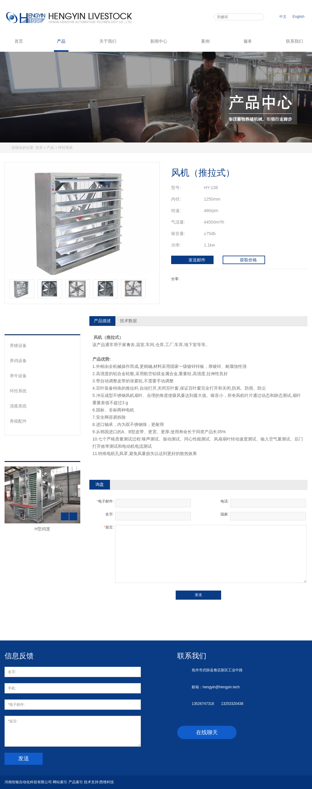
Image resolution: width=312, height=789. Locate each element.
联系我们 (294, 41)
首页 (15, 41)
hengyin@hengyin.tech (221, 687)
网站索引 (60, 782)
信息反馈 (19, 656)
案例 (205, 41)
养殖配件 (18, 421)
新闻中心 (158, 41)
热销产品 (26, 452)
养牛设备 (18, 375)
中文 (283, 17)
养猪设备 (18, 345)
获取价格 (244, 260)
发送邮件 (192, 260)
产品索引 (75, 782)
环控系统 (65, 148)
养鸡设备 (18, 360)
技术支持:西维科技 (99, 782)
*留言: (73, 731)
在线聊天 (207, 732)
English (298, 17)
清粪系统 (18, 406)
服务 (248, 41)
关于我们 (107, 41)
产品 (61, 41)
